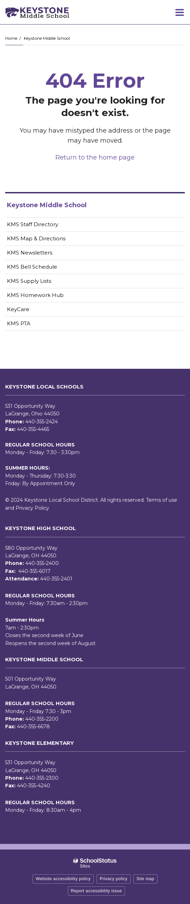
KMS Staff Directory (32, 224)
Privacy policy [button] (113, 878)
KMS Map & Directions (36, 238)
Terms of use (161, 500)
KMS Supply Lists (29, 281)
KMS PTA (18, 323)
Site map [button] (145, 878)
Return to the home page (95, 157)
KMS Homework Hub (35, 295)
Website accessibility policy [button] (63, 878)
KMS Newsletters (40, 254)
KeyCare (18, 309)
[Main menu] (179, 12)
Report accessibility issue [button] (96, 890)
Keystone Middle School (47, 38)
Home (11, 38)
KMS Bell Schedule (32, 266)
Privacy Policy (32, 508)
